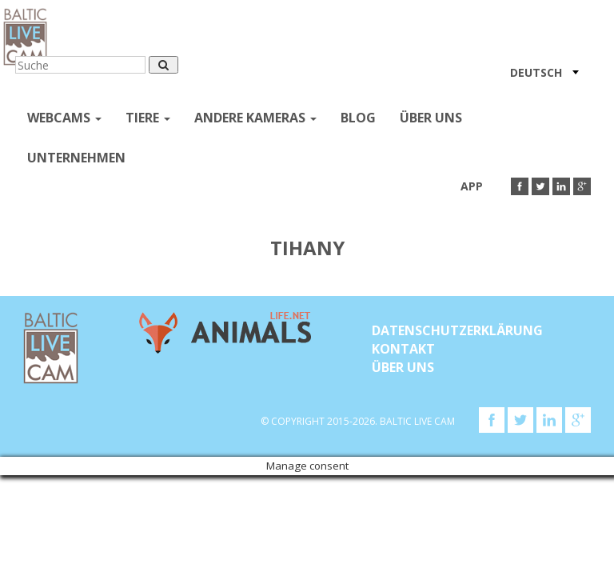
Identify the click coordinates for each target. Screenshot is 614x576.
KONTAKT (403, 349)
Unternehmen (76, 157)
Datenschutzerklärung (457, 330)
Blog (358, 117)
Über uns (431, 117)
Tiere (148, 117)
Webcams (64, 117)
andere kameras (255, 117)
